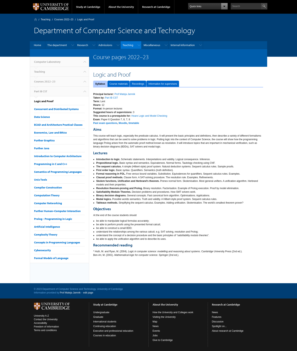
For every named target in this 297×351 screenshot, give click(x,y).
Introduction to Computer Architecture (57, 156)
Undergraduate (101, 312)
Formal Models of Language (51, 258)
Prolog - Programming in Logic (53, 219)
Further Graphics (44, 140)
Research (82, 45)
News (156, 326)
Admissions (105, 45)
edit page (88, 292)
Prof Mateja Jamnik (125, 94)
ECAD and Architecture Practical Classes (58, 125)
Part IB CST (40, 91)
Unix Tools (40, 179)
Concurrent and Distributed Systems (56, 109)
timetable (133, 123)
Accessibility (40, 323)
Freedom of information (46, 326)
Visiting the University (164, 317)
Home (37, 45)
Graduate (98, 317)
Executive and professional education (113, 330)
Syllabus (100, 83)
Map (155, 321)
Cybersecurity (42, 250)
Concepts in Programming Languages (57, 242)
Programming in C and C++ (50, 164)
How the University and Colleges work (173, 312)
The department (57, 45)
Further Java (41, 148)
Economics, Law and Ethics (50, 132)
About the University (121, 7)
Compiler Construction (48, 187)
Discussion (218, 321)
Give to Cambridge (163, 340)
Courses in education (104, 335)
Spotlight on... (219, 326)
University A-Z (41, 315)
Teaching (45, 19)
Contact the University (45, 319)
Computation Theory (46, 195)
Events (156, 330)
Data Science (42, 117)
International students (104, 321)
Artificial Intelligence (47, 227)
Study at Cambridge (88, 7)
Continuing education (104, 326)
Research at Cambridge (156, 7)
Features (216, 317)
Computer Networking (48, 203)
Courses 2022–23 (63, 19)
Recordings (138, 83)
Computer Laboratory (35, 19)
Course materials (118, 83)
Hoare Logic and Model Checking (149, 115)
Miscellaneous (152, 45)
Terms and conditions (45, 330)
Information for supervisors (162, 83)
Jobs (155, 335)
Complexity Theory (45, 234)
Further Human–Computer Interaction (57, 211)
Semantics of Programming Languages (58, 172)
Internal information (183, 45)
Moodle (123, 123)
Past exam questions (105, 123)
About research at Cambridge (228, 330)
